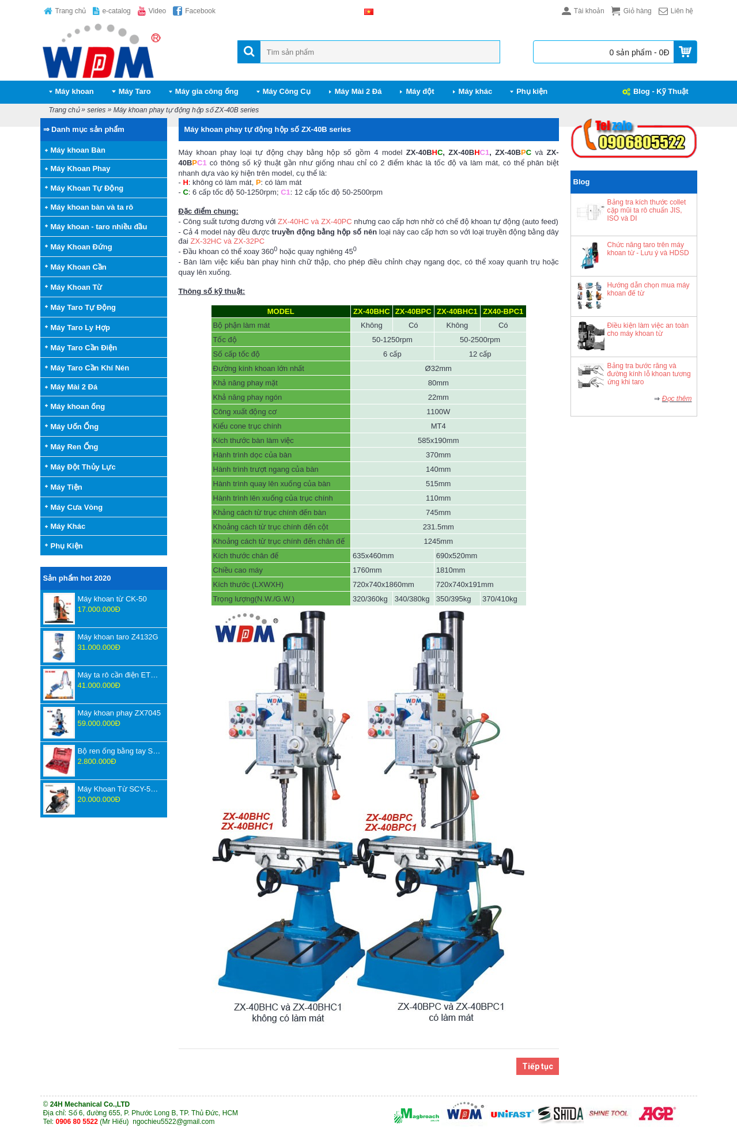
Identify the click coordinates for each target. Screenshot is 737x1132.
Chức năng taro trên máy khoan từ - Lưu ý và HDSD (648, 249)
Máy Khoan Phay (81, 168)
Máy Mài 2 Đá (74, 387)
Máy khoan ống (78, 406)
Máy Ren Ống (75, 446)
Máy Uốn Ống (75, 426)
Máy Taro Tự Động (83, 307)
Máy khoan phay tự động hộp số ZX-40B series (186, 110)
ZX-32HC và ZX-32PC (227, 241)
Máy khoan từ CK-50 (112, 599)
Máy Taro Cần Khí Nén (90, 368)
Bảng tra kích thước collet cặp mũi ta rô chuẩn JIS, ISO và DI (646, 210)
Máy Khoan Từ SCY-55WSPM (119, 789)
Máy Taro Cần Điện (84, 347)
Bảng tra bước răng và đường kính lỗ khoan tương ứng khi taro (649, 374)
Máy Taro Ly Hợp (80, 327)
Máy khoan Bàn (78, 150)
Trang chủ (64, 110)
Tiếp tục (537, 1066)
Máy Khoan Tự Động (87, 188)
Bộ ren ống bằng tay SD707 (119, 751)
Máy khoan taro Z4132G (118, 637)
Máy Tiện (66, 487)
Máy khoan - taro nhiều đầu (99, 226)
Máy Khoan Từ (77, 287)
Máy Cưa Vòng (77, 507)
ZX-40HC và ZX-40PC (315, 221)
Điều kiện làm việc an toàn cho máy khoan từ (648, 329)
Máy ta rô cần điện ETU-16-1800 (119, 675)
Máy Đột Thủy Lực (83, 467)
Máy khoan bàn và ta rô (92, 207)
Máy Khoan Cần (79, 267)
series (96, 110)
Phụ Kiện (67, 546)
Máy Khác (68, 526)
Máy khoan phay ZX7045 (119, 713)
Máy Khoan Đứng (81, 247)
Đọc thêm (677, 399)
